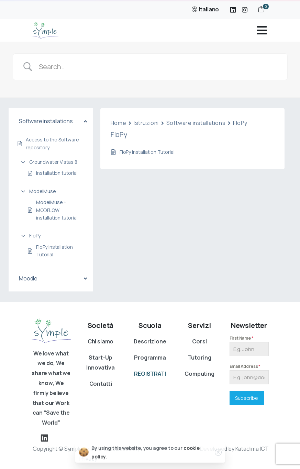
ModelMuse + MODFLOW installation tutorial (57, 210)
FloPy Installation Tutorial (54, 251)
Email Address (245, 366)
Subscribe (246, 398)
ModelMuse (42, 191)
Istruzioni (146, 123)
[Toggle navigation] (262, 30)
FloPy (35, 235)
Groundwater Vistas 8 (53, 162)
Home (118, 123)
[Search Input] (159, 67)
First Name (242, 338)
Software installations (195, 123)
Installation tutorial (57, 173)
